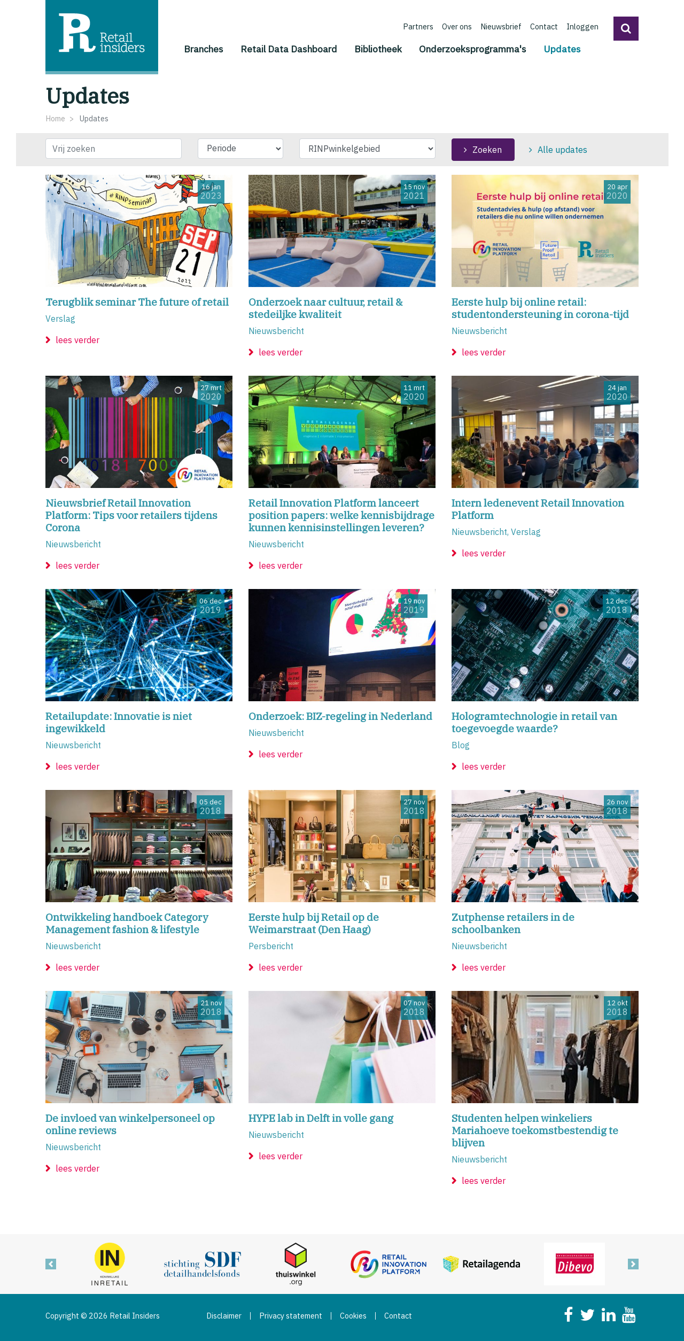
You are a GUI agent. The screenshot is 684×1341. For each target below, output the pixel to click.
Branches (203, 49)
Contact (544, 26)
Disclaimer (224, 1316)
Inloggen (582, 26)
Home (55, 118)
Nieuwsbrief (501, 26)
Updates (562, 48)
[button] (626, 29)
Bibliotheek (378, 49)
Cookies (353, 1316)
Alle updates (562, 149)
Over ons (457, 26)
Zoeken (487, 149)
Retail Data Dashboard (288, 49)
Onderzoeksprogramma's (472, 49)
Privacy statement (290, 1316)
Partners (418, 26)
